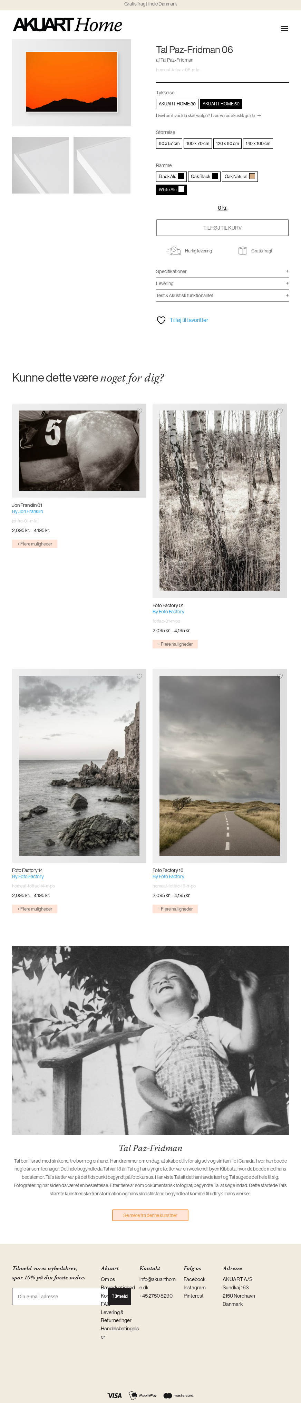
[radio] (177, 104)
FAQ (106, 1304)
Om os (108, 1279)
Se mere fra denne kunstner (150, 1215)
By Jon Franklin (27, 511)
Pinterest (194, 1296)
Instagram (195, 1287)
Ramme (164, 165)
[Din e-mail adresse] (60, 1296)
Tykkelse (165, 92)
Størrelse (165, 132)
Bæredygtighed (118, 1287)
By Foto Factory (168, 611)
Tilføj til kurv (222, 228)
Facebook (194, 1279)
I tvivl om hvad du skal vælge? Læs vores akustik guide (205, 115)
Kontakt (109, 1296)
